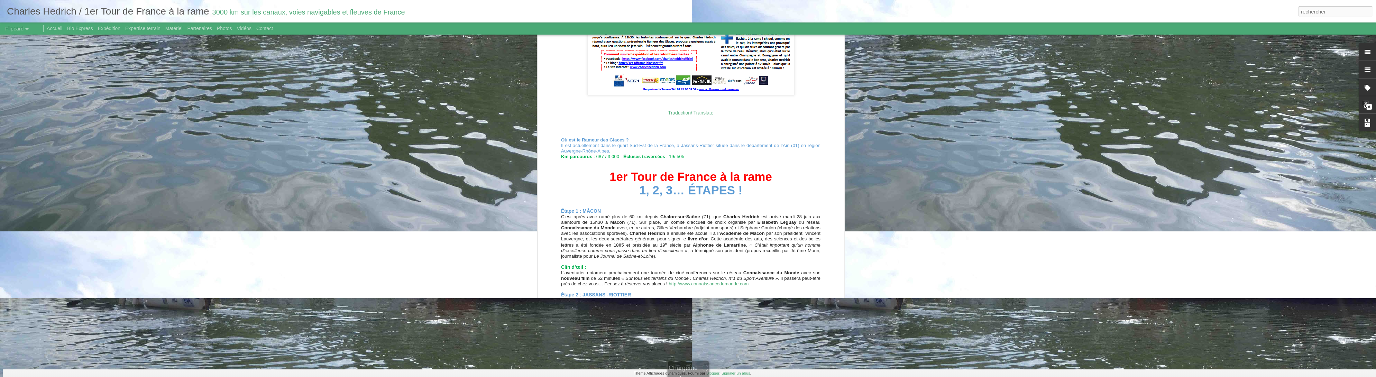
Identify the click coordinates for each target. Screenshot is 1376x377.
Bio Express (80, 28)
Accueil (54, 28)
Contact (264, 28)
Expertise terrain (142, 28)
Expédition (109, 28)
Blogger (712, 373)
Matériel (174, 28)
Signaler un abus (736, 373)
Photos (224, 28)
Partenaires (199, 28)
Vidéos (244, 28)
